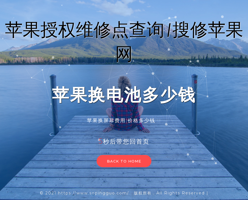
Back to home (124, 161)
